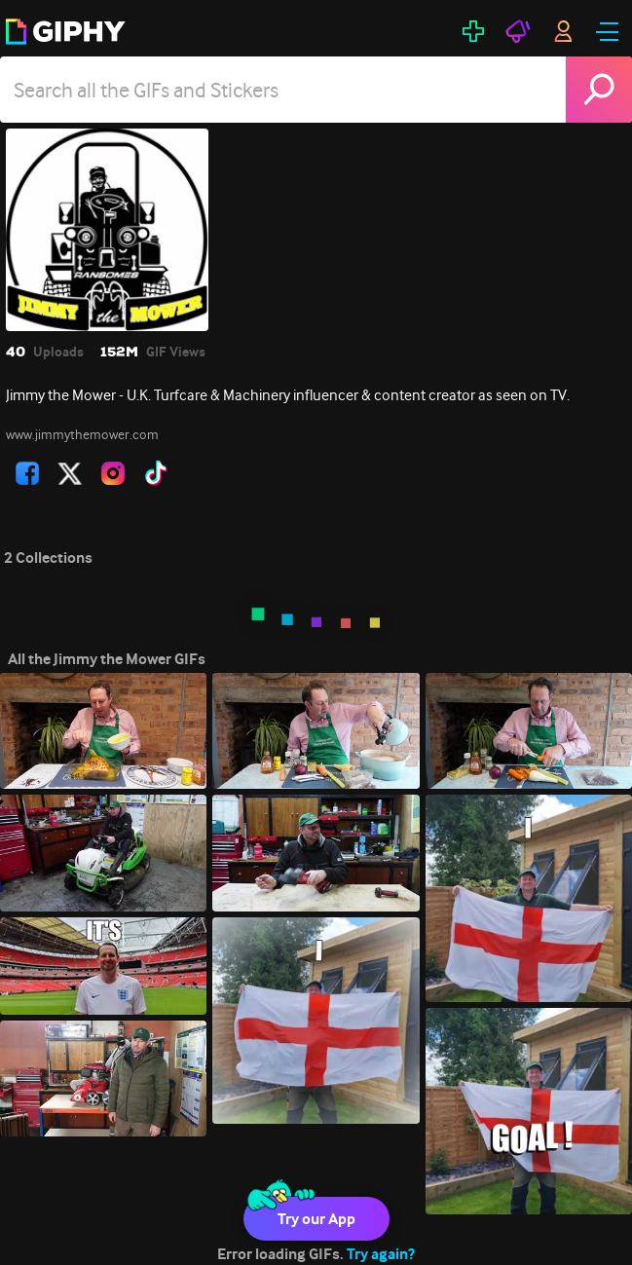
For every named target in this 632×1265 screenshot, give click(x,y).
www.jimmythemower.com (82, 434)
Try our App (316, 1218)
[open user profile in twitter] (70, 473)
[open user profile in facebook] (27, 473)
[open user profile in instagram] (113, 473)
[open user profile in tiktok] (155, 473)
